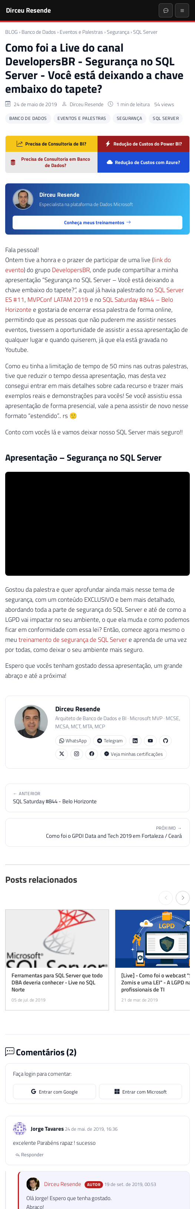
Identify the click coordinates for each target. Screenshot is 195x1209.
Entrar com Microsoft (141, 1091)
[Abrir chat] (166, 10)
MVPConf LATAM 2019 (57, 299)
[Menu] (182, 10)
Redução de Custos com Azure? (143, 162)
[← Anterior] (166, 898)
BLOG (11, 32)
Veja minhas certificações (133, 754)
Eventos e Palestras (81, 32)
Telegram (110, 741)
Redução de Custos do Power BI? (143, 144)
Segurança (118, 32)
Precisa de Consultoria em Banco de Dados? (50, 162)
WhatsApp (73, 741)
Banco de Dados (39, 32)
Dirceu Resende (28, 10)
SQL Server (145, 32)
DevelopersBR (71, 270)
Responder (29, 1154)
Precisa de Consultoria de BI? (51, 144)
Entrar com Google (54, 1091)
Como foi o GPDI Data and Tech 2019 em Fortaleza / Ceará (97, 832)
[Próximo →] (183, 898)
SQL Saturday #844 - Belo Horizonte (97, 798)
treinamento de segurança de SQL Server (73, 639)
